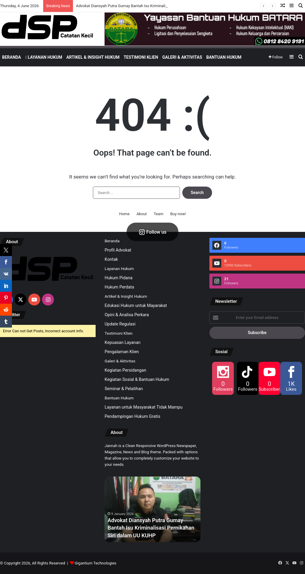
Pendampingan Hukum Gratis (132, 416)
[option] (152, 509)
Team (159, 214)
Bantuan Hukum (224, 57)
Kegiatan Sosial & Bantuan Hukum (137, 379)
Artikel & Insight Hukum (92, 57)
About (141, 214)
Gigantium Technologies (95, 563)
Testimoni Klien (141, 57)
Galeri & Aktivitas (182, 57)
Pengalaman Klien (122, 351)
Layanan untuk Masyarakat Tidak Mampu (143, 407)
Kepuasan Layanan (122, 342)
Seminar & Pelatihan (124, 388)
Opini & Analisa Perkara (127, 314)
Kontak (111, 259)
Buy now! (178, 214)
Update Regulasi (120, 324)
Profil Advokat (118, 250)
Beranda (11, 57)
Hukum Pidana (119, 277)
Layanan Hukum (43, 57)
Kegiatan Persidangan (125, 370)
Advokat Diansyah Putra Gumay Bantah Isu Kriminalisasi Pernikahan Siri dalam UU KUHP (151, 527)
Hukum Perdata (119, 287)
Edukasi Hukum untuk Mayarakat (136, 305)
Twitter (13, 314)
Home (124, 214)
